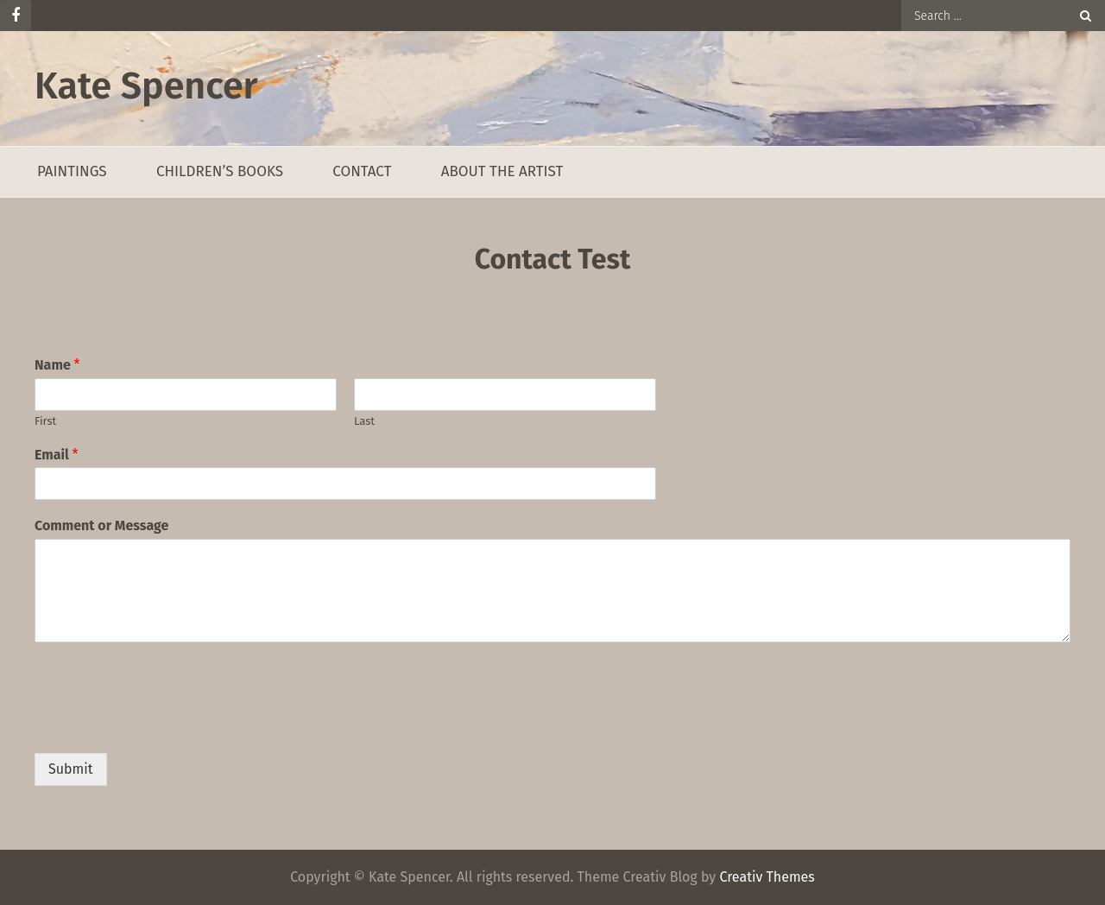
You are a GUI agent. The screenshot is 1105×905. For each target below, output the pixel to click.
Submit (70, 769)
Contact (361, 171)
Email (57, 454)
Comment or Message (101, 525)
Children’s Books (219, 171)
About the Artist (502, 171)
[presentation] (166, 724)
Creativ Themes (766, 877)
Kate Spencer (146, 86)
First (45, 421)
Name (57, 365)
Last (364, 421)
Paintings (72, 171)
